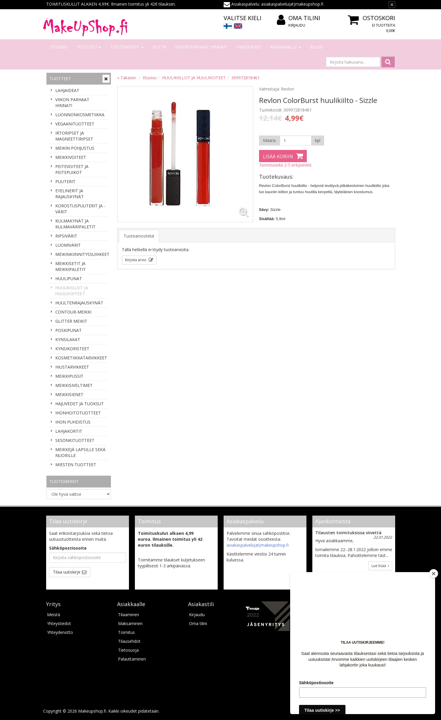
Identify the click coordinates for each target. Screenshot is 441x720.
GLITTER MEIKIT (71, 321)
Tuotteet (89, 47)
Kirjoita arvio (136, 259)
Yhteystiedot (59, 623)
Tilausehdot (129, 641)
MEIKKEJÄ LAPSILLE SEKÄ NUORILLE (80, 452)
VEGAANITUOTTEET (74, 124)
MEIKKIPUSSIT (69, 376)
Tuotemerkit (126, 47)
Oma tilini (298, 18)
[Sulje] (392, 4)
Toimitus (126, 632)
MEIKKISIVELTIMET (74, 385)
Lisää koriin (278, 156)
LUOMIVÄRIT (68, 245)
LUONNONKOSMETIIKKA (79, 114)
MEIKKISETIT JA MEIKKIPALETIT (70, 266)
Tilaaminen (128, 614)
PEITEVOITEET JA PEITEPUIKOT (71, 169)
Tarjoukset (248, 47)
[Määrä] (295, 140)
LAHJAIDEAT (67, 90)
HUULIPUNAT (68, 278)
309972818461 (245, 77)
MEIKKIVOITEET (70, 157)
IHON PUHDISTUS (73, 422)
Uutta (159, 47)
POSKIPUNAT (68, 330)
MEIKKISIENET (69, 394)
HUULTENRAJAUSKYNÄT (79, 303)
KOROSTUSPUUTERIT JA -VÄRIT (80, 208)
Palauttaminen (132, 659)
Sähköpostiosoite (68, 548)
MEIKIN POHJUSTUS (74, 148)
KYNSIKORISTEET (72, 348)
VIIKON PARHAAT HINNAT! (201, 47)
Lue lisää (380, 565)
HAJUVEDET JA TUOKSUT (79, 403)
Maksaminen (130, 623)
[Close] (433, 573)
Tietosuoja (128, 650)
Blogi (316, 47)
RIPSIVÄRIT (66, 236)
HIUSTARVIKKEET (72, 367)
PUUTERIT (65, 181)
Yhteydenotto (60, 632)
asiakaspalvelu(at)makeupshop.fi (258, 545)
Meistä (53, 614)
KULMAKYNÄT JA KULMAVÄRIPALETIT (75, 224)
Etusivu (59, 47)
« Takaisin (126, 77)
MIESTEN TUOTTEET (75, 464)
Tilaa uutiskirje (66, 572)
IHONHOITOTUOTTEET (78, 413)
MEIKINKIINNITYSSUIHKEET (81, 254)
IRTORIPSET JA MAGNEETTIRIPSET (74, 136)
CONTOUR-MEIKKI (73, 312)
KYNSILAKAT (67, 339)
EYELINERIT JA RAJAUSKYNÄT (69, 193)
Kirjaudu (296, 25)
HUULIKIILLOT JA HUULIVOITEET (71, 290)
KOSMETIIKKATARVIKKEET (81, 358)
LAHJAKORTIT (68, 431)
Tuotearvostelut (139, 236)
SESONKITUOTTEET (74, 440)
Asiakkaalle (285, 47)
